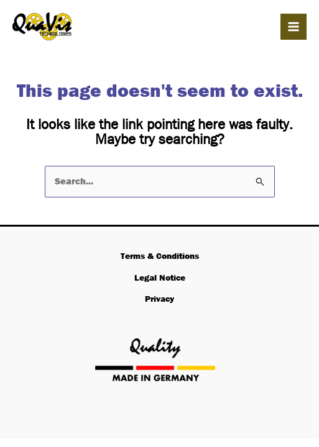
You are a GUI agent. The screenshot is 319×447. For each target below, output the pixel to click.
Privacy (159, 298)
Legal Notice (159, 277)
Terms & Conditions (160, 255)
